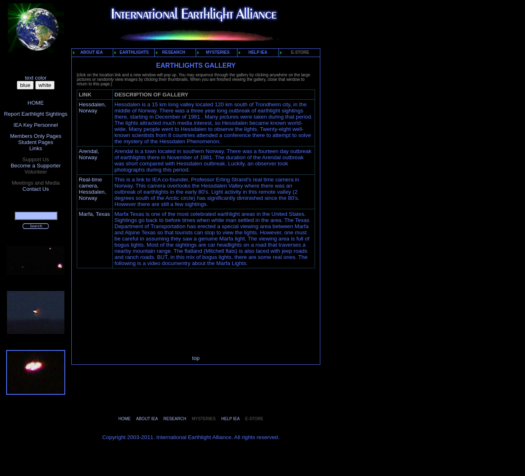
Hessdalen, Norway (92, 107)
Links (35, 148)
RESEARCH (172, 52)
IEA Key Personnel (36, 125)
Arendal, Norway (89, 154)
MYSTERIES (215, 52)
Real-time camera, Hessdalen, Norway (92, 188)
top (196, 358)
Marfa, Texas (94, 214)
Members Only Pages (36, 136)
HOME (35, 103)
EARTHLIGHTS (133, 52)
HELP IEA (254, 52)
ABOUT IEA (89, 52)
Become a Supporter (36, 165)
